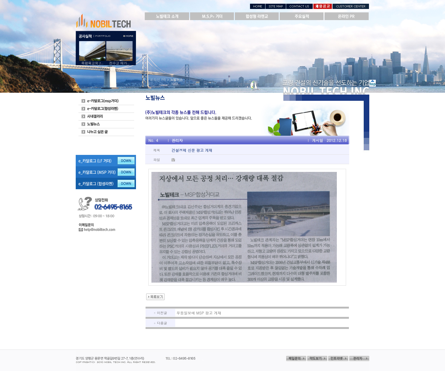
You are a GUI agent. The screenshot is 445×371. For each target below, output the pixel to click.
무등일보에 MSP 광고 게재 (198, 312)
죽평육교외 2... (92, 63)
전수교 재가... (119, 63)
